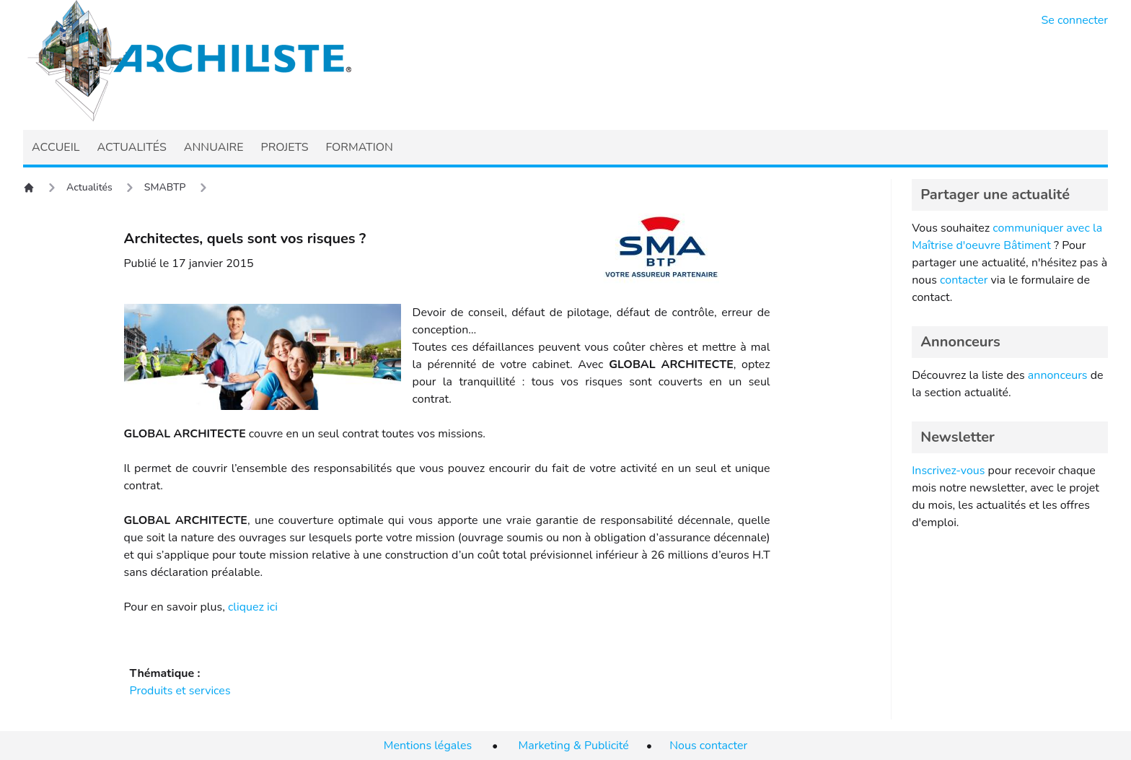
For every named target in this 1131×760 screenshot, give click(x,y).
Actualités (89, 187)
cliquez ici (253, 607)
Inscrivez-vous (948, 471)
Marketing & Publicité (574, 746)
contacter (964, 280)
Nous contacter (708, 746)
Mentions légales (428, 746)
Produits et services (180, 691)
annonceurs (1058, 375)
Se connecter (1075, 20)
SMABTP (165, 187)
